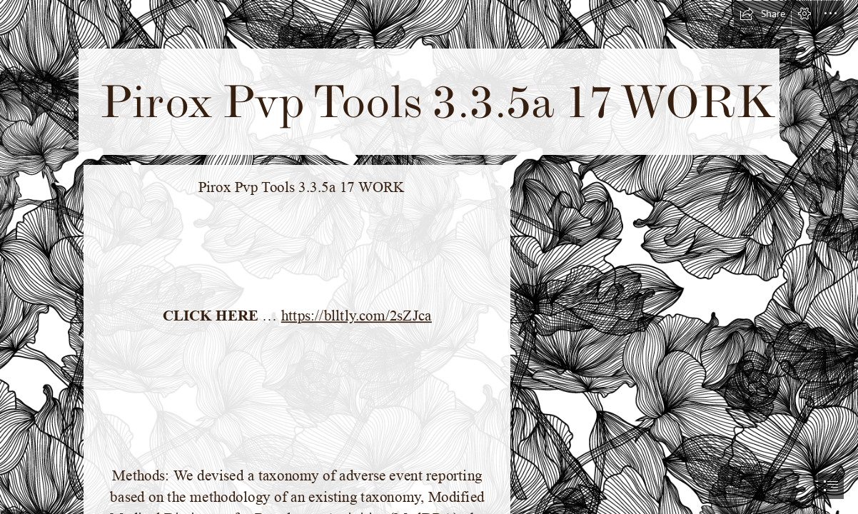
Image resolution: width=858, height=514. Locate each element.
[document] (429, 257)
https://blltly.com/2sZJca (356, 315)
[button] (762, 13)
